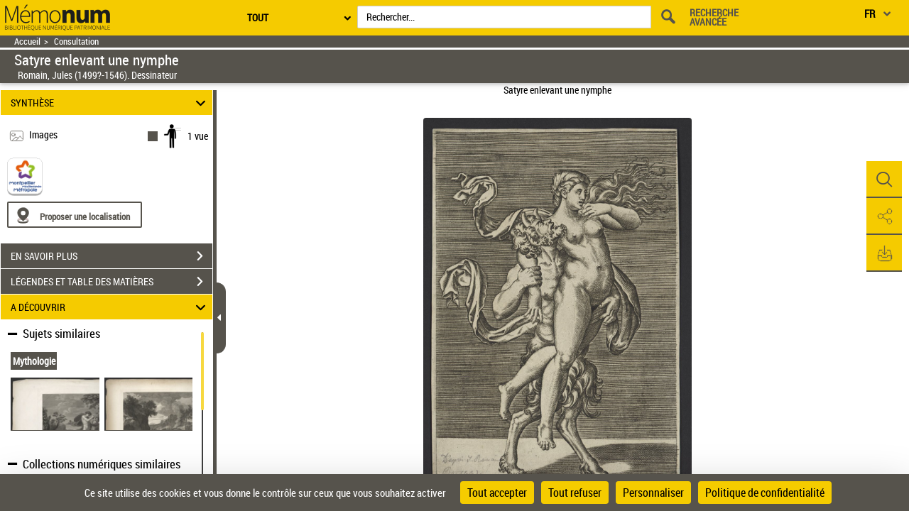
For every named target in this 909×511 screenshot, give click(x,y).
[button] (884, 179)
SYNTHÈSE (110, 102)
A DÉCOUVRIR (110, 307)
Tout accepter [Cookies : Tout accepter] (497, 492)
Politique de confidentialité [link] (764, 492)
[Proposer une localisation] (74, 215)
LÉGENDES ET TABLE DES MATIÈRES (111, 282)
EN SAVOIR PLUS (111, 256)
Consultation (76, 41)
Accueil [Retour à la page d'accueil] (27, 41)
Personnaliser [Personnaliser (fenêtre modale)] (653, 492)
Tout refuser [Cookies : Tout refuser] (575, 492)
